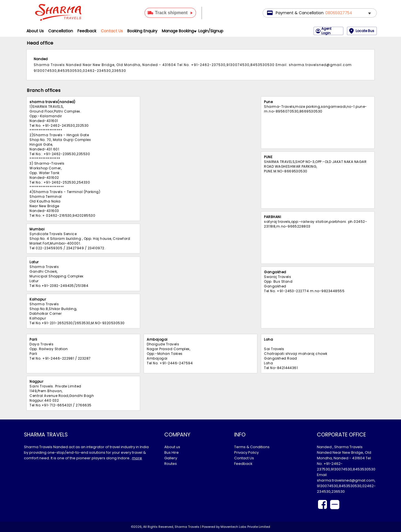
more (137, 458)
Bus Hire (171, 452)
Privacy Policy (246, 452)
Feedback (86, 31)
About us (172, 447)
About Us (35, 31)
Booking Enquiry (142, 31)
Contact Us (112, 31)
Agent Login (323, 31)
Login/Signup (210, 31)
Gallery (170, 458)
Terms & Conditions (252, 447)
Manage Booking (179, 31)
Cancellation (60, 31)
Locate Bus (361, 31)
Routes (170, 463)
